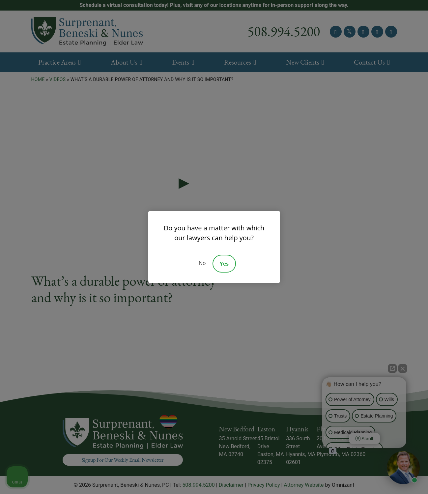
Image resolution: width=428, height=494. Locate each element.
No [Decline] (202, 263)
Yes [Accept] (224, 263)
